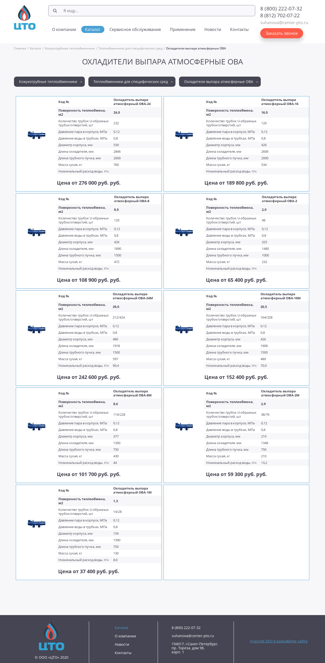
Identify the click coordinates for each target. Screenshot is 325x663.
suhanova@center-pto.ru (284, 22)
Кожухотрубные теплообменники (70, 48)
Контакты (239, 29)
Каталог (93, 29)
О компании (64, 29)
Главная (20, 48)
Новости (212, 29)
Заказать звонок (282, 33)
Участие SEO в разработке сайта (278, 641)
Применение (183, 29)
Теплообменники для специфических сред (130, 48)
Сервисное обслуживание (135, 29)
